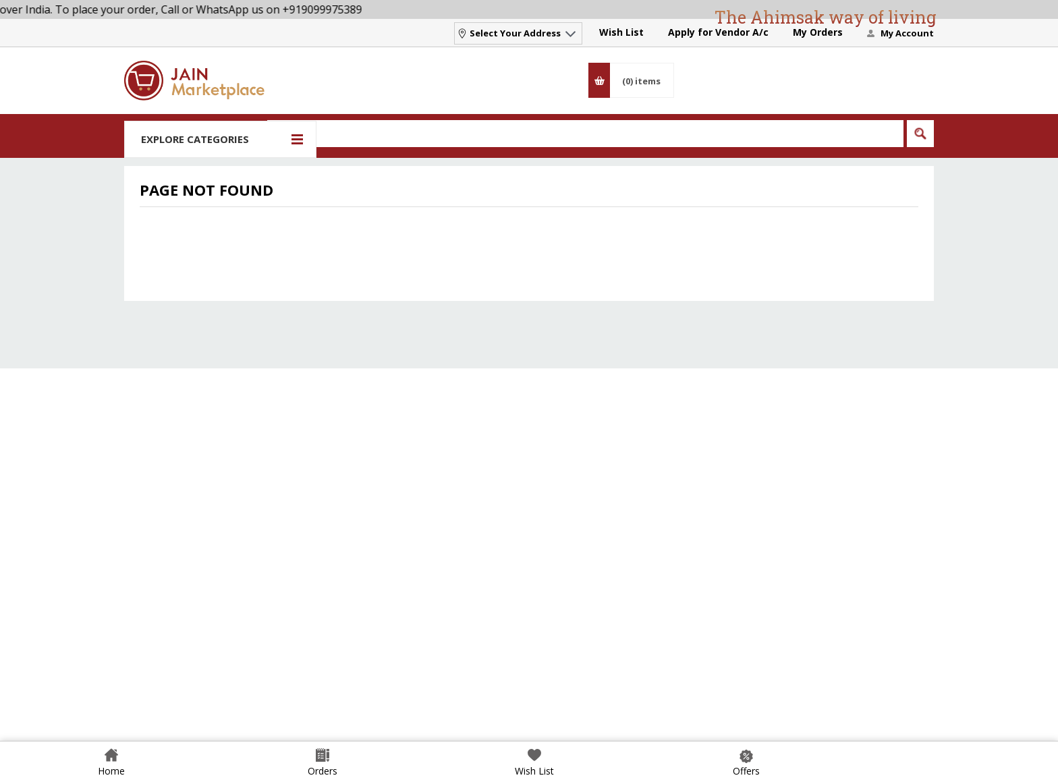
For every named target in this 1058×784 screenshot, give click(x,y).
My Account (907, 33)
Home (111, 770)
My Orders (818, 32)
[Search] (585, 133)
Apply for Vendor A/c (718, 32)
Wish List (621, 32)
